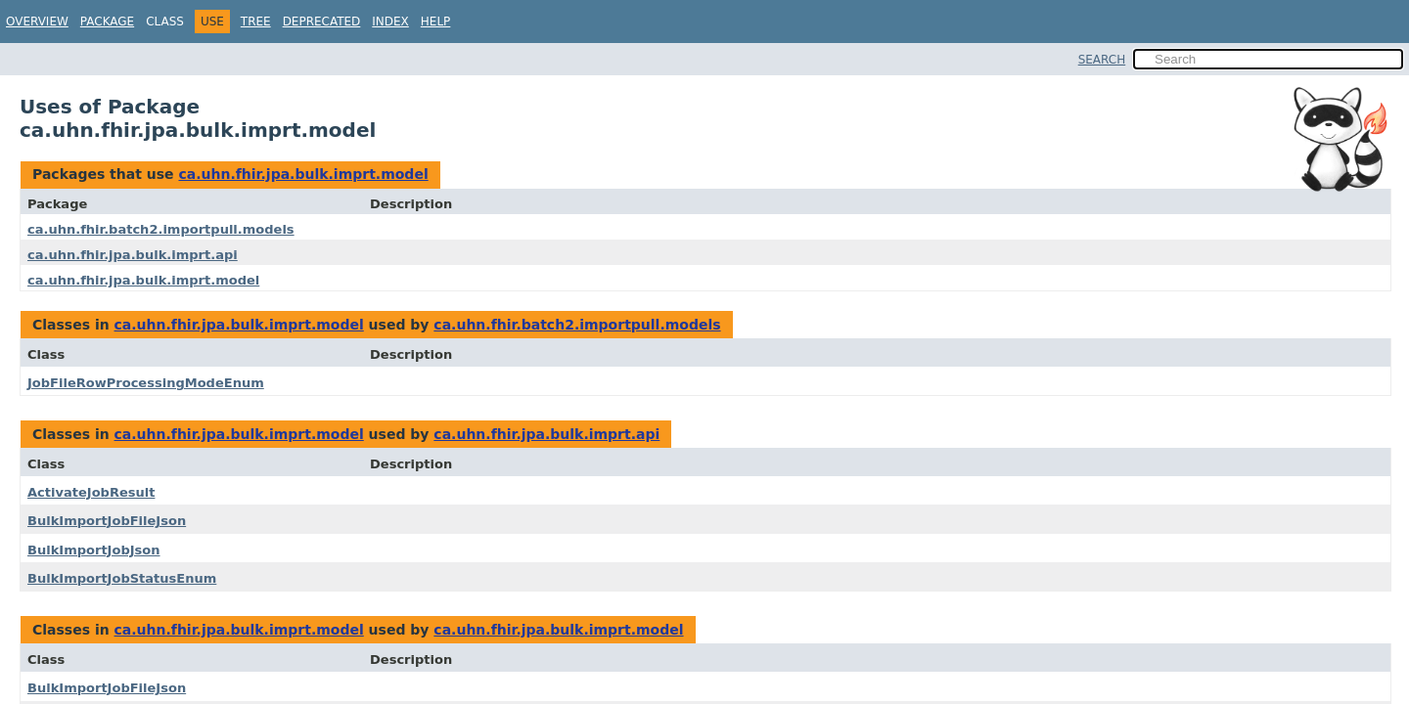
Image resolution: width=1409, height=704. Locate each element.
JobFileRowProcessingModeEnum (145, 382)
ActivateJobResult (91, 492)
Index (390, 21)
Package (107, 21)
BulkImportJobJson (93, 550)
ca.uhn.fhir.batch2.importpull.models (161, 229)
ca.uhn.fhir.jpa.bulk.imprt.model (303, 174)
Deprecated (322, 21)
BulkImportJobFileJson (106, 520)
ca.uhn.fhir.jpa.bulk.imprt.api (132, 254)
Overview (37, 21)
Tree (256, 21)
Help (436, 21)
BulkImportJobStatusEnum (121, 578)
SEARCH (1102, 59)
